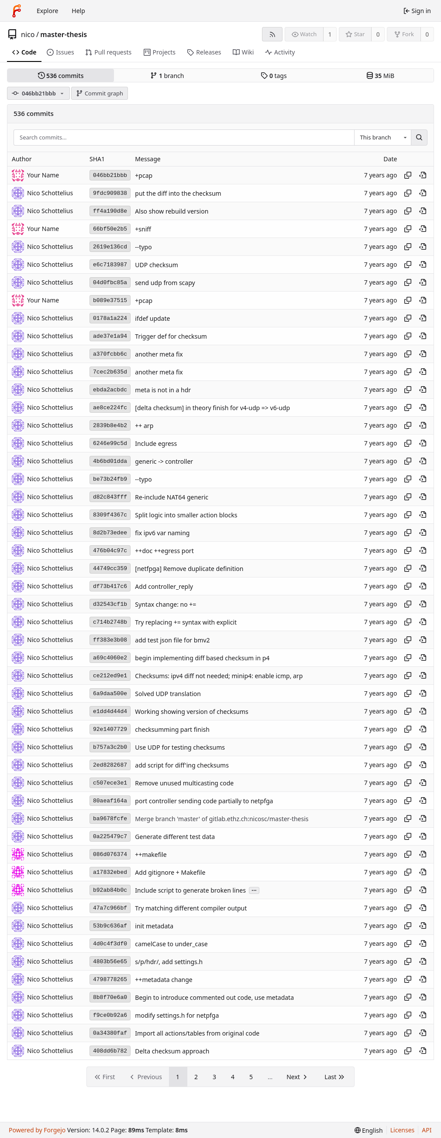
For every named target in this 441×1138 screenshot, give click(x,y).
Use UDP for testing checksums (180, 747)
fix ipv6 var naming (162, 533)
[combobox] (382, 137)
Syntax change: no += (165, 604)
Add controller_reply (164, 586)
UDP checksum (156, 265)
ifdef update (152, 318)
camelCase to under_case (171, 944)
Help (78, 11)
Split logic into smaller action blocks (186, 515)
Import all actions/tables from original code (197, 1033)
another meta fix (159, 354)
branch (167, 75)
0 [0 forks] (427, 34)
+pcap (143, 175)
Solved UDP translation (168, 694)
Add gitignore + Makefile (170, 872)
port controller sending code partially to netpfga (204, 801)
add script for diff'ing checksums (182, 765)
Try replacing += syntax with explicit (186, 622)
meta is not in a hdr (163, 390)
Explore (47, 11)
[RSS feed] (272, 34)
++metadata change (163, 979)
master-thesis (63, 34)
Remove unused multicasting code (184, 783)
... (254, 890)
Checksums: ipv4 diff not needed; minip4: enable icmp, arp (219, 676)
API (426, 1130)
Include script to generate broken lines (190, 890)
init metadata (154, 926)
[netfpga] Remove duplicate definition (189, 568)
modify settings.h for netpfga (177, 1015)
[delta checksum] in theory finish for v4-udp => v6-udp (212, 408)
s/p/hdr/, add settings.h (169, 962)
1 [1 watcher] (330, 34)
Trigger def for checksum (171, 336)
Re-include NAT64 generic (171, 497)
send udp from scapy (165, 283)
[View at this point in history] (422, 175)
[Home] (16, 11)
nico (27, 34)
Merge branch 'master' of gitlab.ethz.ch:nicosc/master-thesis (221, 819)
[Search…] (419, 137)
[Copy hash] (407, 175)
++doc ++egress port (164, 551)
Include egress (156, 443)
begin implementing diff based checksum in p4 (202, 658)
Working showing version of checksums (191, 711)
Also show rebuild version (171, 211)
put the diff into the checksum (178, 193)
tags (273, 75)
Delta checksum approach (172, 1051)
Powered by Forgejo (37, 1130)
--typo (143, 247)
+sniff (143, 229)
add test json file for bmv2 (172, 640)
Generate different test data (175, 836)
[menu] (369, 1130)
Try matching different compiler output (191, 908)
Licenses (402, 1130)
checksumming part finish (172, 729)
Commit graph (99, 93)
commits (61, 75)
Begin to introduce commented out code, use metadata (214, 997)
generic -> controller (164, 461)
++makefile (150, 854)
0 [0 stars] (378, 34)
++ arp (144, 425)
